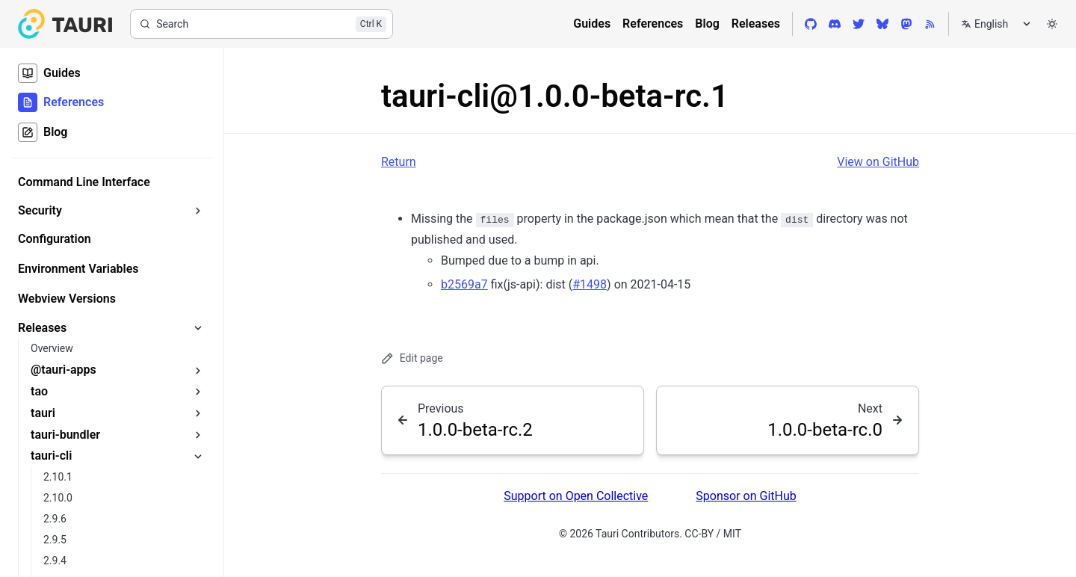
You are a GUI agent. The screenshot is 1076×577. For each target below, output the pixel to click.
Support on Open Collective (576, 496)
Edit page (412, 358)
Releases (756, 23)
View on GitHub (878, 162)
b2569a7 (464, 284)
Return (398, 162)
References (652, 23)
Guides (591, 23)
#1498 (589, 284)
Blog (707, 23)
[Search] (261, 24)
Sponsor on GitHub (746, 496)
